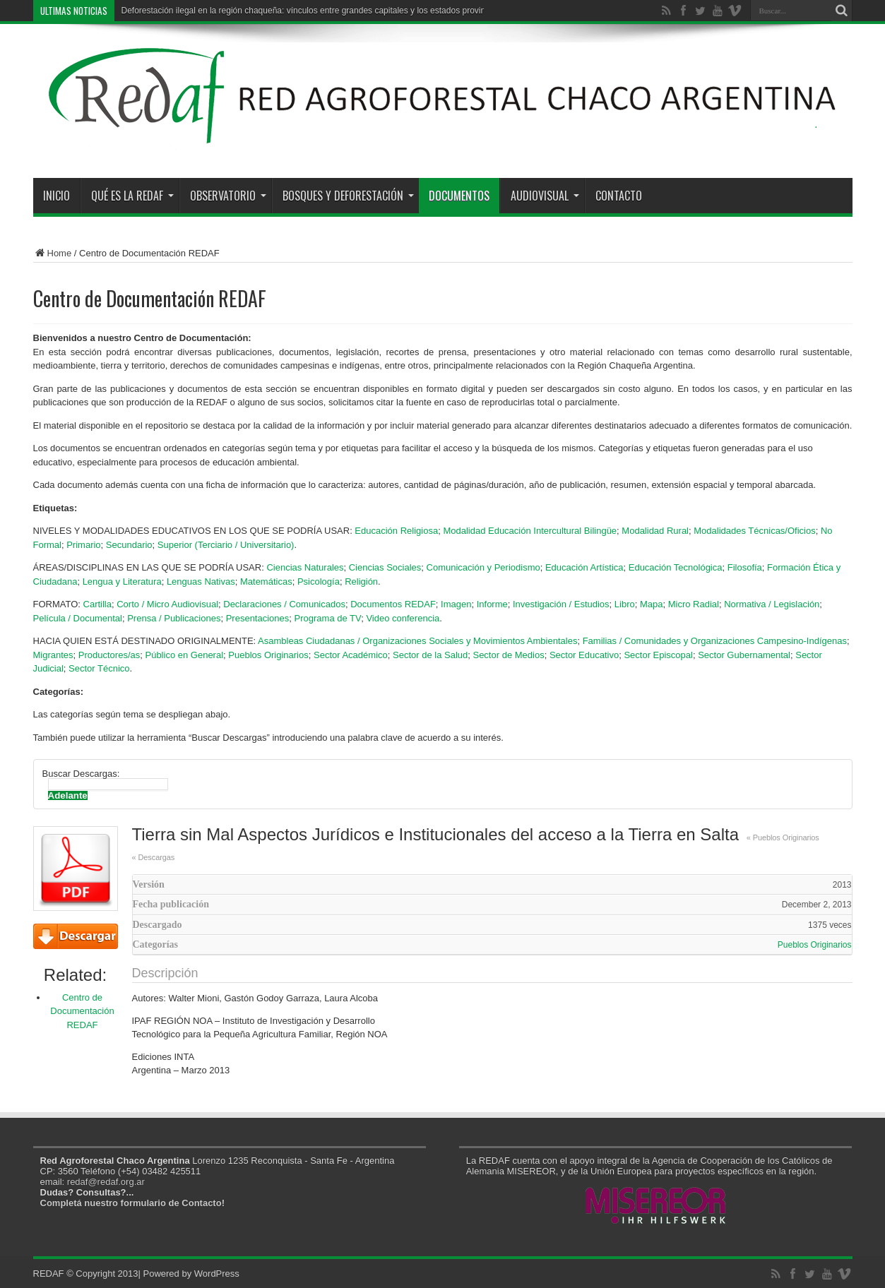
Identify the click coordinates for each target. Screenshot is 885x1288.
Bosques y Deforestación (348, 195)
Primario (83, 544)
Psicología (318, 581)
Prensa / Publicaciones (173, 618)
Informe (492, 604)
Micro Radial (693, 604)
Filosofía (744, 567)
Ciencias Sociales (385, 567)
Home (52, 253)
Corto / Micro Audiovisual (167, 604)
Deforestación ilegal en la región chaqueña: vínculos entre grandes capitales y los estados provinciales (314, 11)
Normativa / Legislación (771, 604)
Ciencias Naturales (304, 567)
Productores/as (109, 655)
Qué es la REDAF (132, 195)
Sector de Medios (508, 655)
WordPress (216, 1273)
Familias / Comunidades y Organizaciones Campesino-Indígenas (715, 641)
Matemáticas (266, 581)
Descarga (75, 936)
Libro (624, 604)
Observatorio (228, 195)
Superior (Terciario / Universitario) (226, 544)
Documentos (459, 195)
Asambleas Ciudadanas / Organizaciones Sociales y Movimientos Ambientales (417, 641)
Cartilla (97, 604)
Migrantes (53, 655)
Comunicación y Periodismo (483, 567)
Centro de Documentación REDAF (82, 1011)
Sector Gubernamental (744, 655)
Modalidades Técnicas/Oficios (754, 530)
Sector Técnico (99, 668)
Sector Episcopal (658, 655)
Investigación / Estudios (561, 604)
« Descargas (153, 857)
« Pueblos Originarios (783, 837)
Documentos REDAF (393, 604)
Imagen (456, 604)
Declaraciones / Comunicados (284, 604)
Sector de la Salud (430, 655)
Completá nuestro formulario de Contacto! (132, 1203)
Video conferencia (402, 618)
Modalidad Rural (655, 530)
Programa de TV (328, 618)
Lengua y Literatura (122, 581)
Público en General (184, 655)
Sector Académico (351, 655)
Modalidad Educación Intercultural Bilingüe (530, 530)
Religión (361, 581)
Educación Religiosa (396, 530)
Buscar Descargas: (81, 773)
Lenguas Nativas (201, 581)
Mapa (651, 604)
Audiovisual (545, 195)
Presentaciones (258, 618)
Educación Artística (584, 567)
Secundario (129, 544)
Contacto (618, 195)
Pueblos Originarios (268, 655)
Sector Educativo (584, 655)
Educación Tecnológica (676, 567)
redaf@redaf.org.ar (106, 1181)
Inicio (56, 195)
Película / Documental (77, 618)
